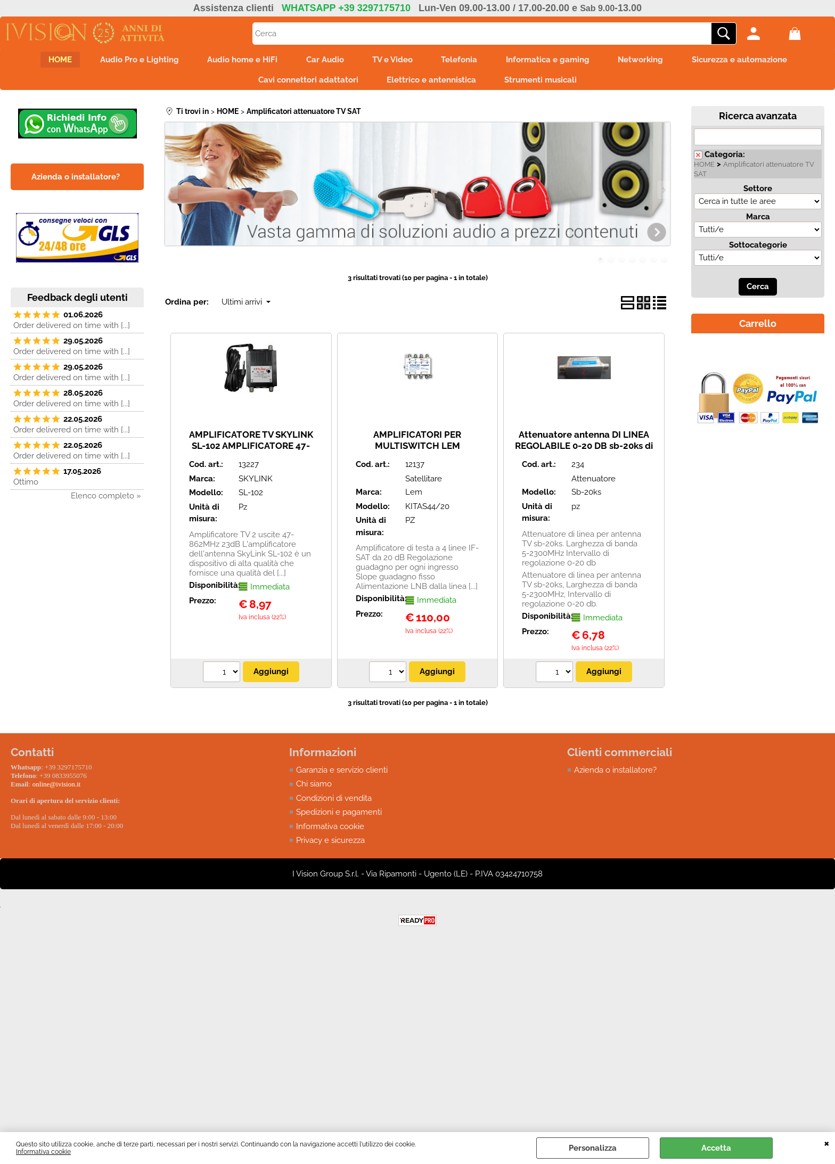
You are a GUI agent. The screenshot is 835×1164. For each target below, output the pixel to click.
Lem (413, 497)
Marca (758, 221)
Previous (172, 194)
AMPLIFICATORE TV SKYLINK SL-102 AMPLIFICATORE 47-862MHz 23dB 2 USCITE (251, 450)
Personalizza (593, 1148)
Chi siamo (314, 788)
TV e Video (392, 60)
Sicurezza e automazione (753, 60)
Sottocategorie (758, 250)
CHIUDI (827, 1142)
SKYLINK (256, 483)
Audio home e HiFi (235, 60)
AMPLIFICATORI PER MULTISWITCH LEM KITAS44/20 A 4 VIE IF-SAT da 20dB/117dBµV (417, 456)
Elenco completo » (106, 500)
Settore (757, 193)
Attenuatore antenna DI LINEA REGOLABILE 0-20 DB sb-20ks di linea (584, 450)
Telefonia (463, 60)
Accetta (716, 1148)
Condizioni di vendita (334, 803)
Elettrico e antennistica (431, 83)
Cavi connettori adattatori (305, 83)
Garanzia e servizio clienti (342, 775)
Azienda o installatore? (615, 775)
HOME (46, 60)
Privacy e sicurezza (330, 845)
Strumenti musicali (544, 83)
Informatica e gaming (554, 60)
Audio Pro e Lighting (128, 60)
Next (663, 194)
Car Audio (321, 60)
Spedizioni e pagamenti (339, 817)
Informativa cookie (43, 1151)
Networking (651, 60)
